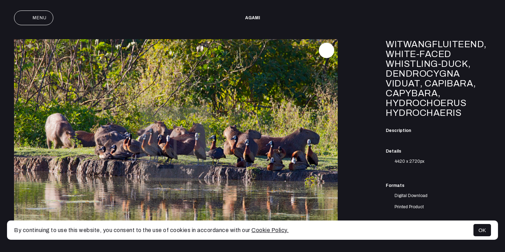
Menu (34, 18)
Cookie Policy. (270, 230)
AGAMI (252, 17)
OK (482, 230)
